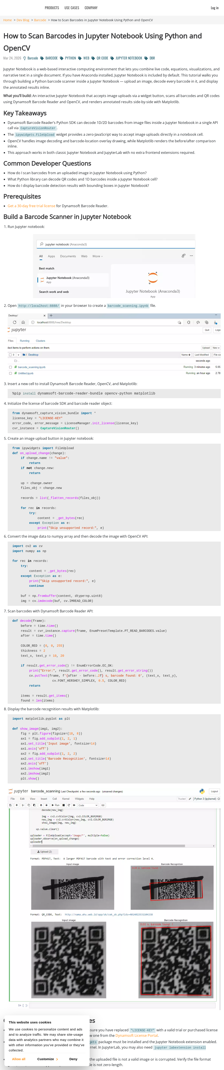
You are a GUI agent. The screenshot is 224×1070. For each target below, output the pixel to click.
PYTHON (68, 58)
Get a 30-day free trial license (31, 205)
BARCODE (49, 58)
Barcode (40, 20)
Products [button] (52, 7)
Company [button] (91, 7)
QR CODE (99, 58)
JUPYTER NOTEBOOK (126, 58)
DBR (149, 58)
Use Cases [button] (72, 7)
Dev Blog (23, 20)
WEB (83, 58)
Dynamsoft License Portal (137, 1035)
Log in (215, 7)
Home (7, 20)
